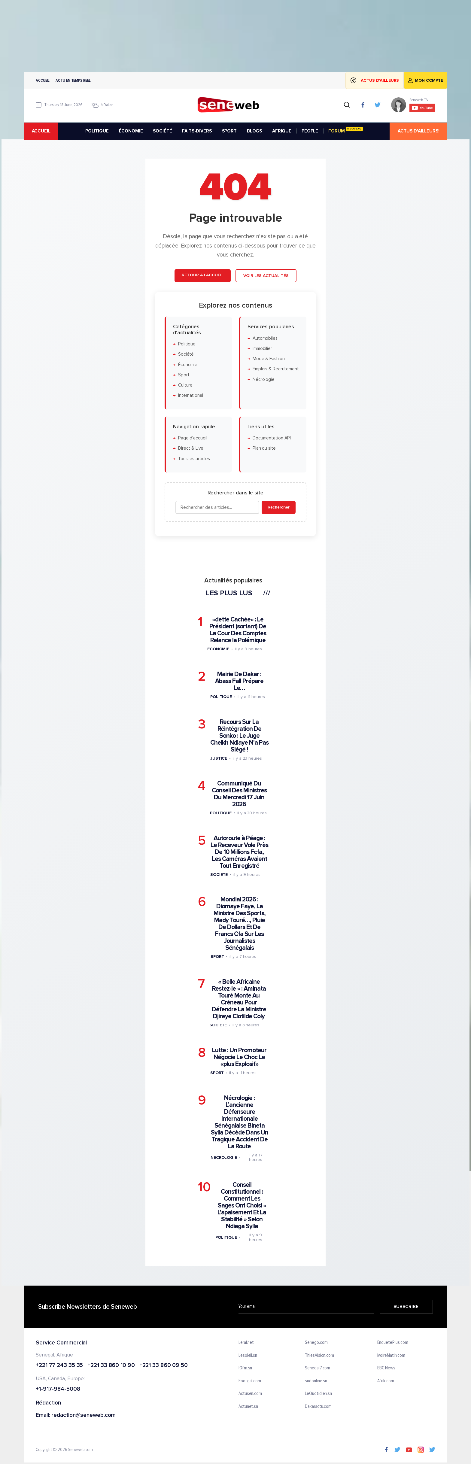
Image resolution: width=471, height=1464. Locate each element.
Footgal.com (250, 1381)
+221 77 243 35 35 (59, 1365)
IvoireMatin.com (391, 1355)
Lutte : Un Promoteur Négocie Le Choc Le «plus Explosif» (239, 1057)
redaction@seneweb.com (83, 1415)
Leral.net (246, 1342)
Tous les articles (194, 459)
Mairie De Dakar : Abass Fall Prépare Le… (239, 681)
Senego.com (316, 1342)
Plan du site (264, 448)
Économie (187, 365)
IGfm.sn (245, 1368)
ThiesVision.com (319, 1355)
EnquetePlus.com (393, 1342)
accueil (41, 131)
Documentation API (272, 438)
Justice (218, 758)
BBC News (386, 1368)
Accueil (43, 80)
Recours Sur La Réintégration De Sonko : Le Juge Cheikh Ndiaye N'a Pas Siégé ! (239, 735)
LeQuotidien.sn (318, 1394)
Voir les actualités (266, 275)
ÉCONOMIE (131, 131)
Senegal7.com (317, 1368)
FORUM (345, 130)
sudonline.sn (316, 1381)
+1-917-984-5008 (58, 1389)
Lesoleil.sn (248, 1355)
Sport (184, 375)
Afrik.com (385, 1381)
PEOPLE (310, 131)
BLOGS (254, 131)
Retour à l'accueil (202, 275)
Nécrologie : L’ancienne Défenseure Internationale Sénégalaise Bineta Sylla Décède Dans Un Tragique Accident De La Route (239, 1122)
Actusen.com (250, 1394)
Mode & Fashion (269, 359)
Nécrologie (264, 379)
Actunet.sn (248, 1406)
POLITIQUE (97, 131)
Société (186, 354)
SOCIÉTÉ (162, 131)
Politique (187, 344)
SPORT (229, 131)
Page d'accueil (192, 438)
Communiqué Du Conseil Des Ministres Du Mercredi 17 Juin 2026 (239, 794)
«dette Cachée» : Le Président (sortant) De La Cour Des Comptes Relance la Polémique (237, 630)
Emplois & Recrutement (276, 369)
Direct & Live (190, 448)
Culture (185, 385)
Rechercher (279, 507)
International (190, 396)
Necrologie (224, 1157)
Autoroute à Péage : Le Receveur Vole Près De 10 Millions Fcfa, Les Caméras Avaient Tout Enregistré (239, 852)
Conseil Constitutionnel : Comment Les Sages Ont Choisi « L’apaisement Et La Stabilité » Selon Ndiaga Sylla (241, 1205)
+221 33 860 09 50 (163, 1365)
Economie (218, 649)
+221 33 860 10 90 (111, 1365)
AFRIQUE (281, 131)
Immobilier (262, 348)
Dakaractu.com (318, 1406)
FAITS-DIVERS (196, 131)
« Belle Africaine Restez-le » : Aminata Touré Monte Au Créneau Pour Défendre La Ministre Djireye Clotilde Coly (239, 999)
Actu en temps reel (73, 80)
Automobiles (265, 338)
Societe (219, 874)
